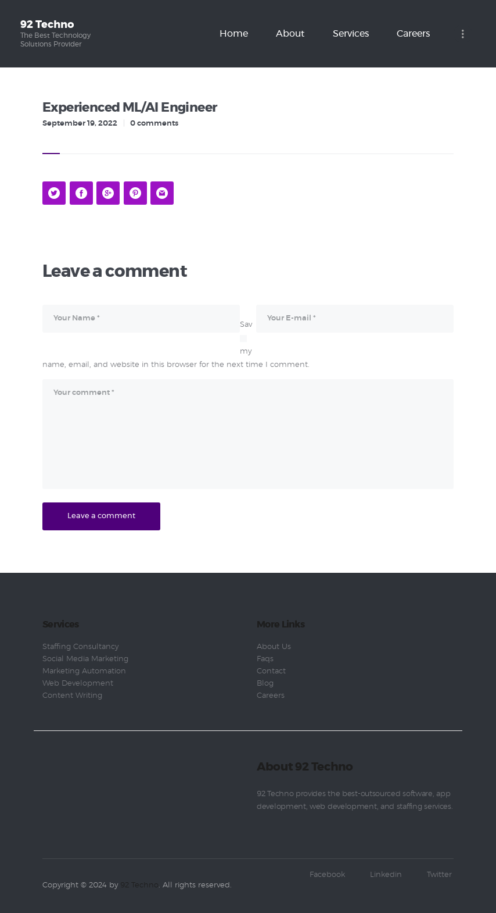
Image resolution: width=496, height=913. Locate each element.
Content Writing (72, 696)
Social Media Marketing (85, 659)
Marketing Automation (84, 671)
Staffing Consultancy (80, 647)
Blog (265, 683)
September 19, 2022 (79, 123)
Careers (271, 696)
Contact (271, 671)
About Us (274, 647)
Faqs (265, 659)
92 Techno (139, 885)
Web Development (77, 683)
